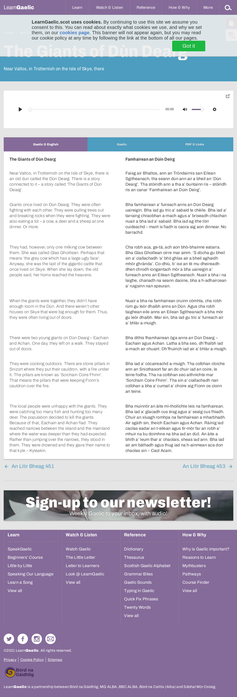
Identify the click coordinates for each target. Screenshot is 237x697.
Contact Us (50, 639)
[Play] (20, 109)
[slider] (94, 109)
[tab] (45, 144)
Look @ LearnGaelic (85, 574)
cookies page (74, 32)
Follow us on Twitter (9, 639)
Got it (188, 46)
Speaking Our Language (30, 574)
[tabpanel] (118, 305)
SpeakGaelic (20, 549)
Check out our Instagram (36, 639)
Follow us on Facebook (23, 639)
